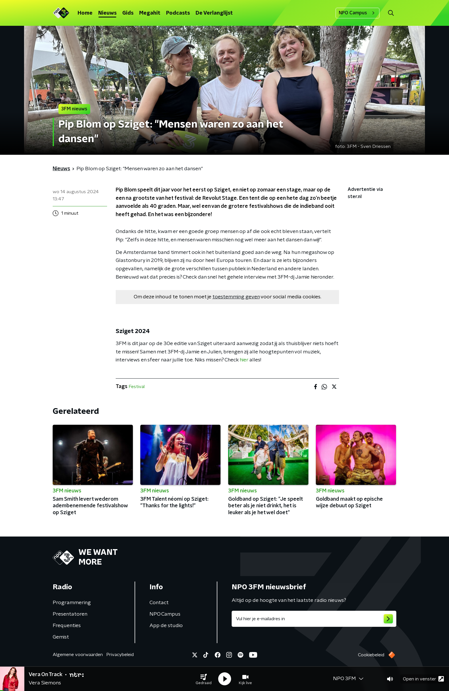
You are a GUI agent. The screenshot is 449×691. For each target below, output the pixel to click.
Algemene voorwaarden (78, 654)
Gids (127, 13)
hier (244, 360)
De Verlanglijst (214, 13)
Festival (137, 386)
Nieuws (107, 13)
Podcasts (178, 13)
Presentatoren (70, 614)
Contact (159, 602)
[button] (203, 679)
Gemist (61, 637)
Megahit (149, 13)
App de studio (166, 625)
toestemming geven (236, 297)
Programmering (72, 602)
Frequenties (67, 625)
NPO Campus (357, 13)
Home (85, 13)
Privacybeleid (120, 654)
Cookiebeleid (371, 655)
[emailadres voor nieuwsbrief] (314, 619)
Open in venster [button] (423, 679)
